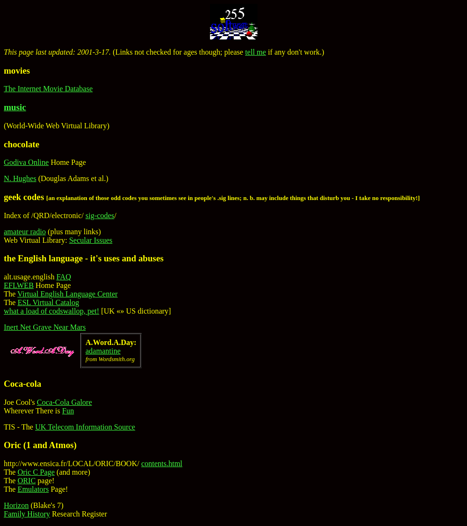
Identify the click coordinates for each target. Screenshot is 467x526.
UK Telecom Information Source (85, 427)
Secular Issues (90, 240)
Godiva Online (26, 162)
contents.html (161, 463)
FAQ (64, 277)
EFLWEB (19, 285)
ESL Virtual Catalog (48, 302)
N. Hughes (20, 178)
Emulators (33, 489)
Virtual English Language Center (68, 294)
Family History (27, 514)
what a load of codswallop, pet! (51, 311)
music (15, 107)
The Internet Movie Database (48, 89)
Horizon (16, 505)
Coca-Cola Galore (64, 402)
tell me (255, 52)
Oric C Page (36, 472)
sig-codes (100, 215)
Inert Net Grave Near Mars (45, 327)
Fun (68, 411)
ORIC (27, 481)
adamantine (103, 351)
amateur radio (25, 232)
